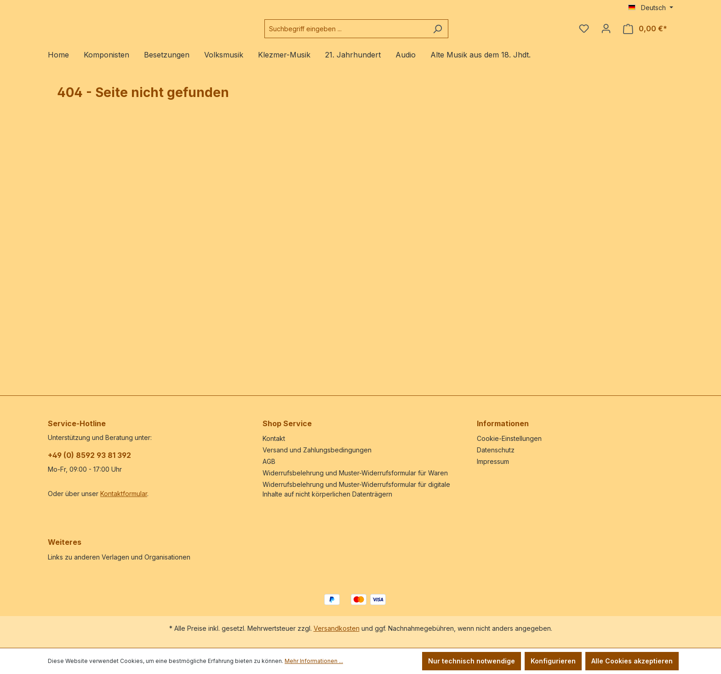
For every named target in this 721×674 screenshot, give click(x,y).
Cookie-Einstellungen (509, 438)
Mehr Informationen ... (314, 660)
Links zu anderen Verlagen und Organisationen (119, 557)
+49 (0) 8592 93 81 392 (89, 455)
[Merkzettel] (584, 32)
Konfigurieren (553, 661)
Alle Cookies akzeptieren (632, 661)
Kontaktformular (123, 493)
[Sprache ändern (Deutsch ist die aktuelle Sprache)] (650, 8)
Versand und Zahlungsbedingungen (317, 450)
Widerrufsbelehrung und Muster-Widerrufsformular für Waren (355, 473)
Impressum (493, 461)
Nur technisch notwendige (471, 661)
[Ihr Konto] (606, 32)
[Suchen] (460, 32)
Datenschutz (496, 450)
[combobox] (368, 32)
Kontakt (274, 438)
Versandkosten (337, 628)
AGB (269, 461)
